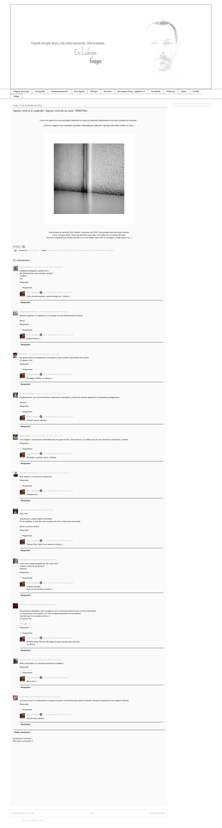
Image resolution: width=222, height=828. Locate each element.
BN (74, 250)
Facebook (155, 91)
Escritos (108, 91)
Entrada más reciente (23, 813)
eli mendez (24, 697)
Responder (24, 282)
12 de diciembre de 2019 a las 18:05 (58, 491)
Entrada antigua (157, 813)
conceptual (82, 250)
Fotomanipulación (59, 91)
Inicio (91, 813)
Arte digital (79, 91)
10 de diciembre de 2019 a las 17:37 (58, 293)
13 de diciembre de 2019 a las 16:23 (58, 583)
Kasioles (23, 560)
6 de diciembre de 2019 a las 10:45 (42, 560)
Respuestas (27, 288)
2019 (65, 250)
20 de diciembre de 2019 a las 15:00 (46, 660)
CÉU (22, 510)
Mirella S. (24, 354)
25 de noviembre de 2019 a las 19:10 (47, 267)
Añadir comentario (22, 732)
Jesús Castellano (27, 394)
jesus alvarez (25, 436)
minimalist (109, 250)
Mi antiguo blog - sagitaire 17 (131, 91)
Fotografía (40, 91)
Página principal (21, 91)
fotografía (100, 250)
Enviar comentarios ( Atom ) (33, 820)
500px (16, 96)
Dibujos (94, 91)
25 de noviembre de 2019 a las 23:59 (44, 354)
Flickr (183, 91)
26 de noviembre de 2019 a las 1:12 (50, 394)
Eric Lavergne (33, 293)
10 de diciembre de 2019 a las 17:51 (58, 454)
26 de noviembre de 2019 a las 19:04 (47, 436)
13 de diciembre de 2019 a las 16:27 (58, 638)
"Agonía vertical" (55, 250)
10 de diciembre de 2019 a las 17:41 (58, 374)
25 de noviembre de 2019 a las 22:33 (53, 312)
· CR (28, 624)
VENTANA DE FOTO (28, 312)
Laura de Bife (25, 267)
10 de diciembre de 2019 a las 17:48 (58, 417)
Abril (70, 250)
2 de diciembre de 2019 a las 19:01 (38, 510)
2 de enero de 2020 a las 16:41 (56, 677)
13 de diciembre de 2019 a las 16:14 (58, 541)
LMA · (22, 624)
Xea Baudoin (25, 660)
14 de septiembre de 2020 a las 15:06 (45, 697)
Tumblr (195, 91)
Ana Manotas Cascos (29, 473)
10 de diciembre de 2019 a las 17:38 (58, 335)
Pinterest (170, 91)
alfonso (23, 604)
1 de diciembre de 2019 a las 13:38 (53, 473)
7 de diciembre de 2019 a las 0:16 (41, 604)
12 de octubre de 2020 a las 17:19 (57, 714)
